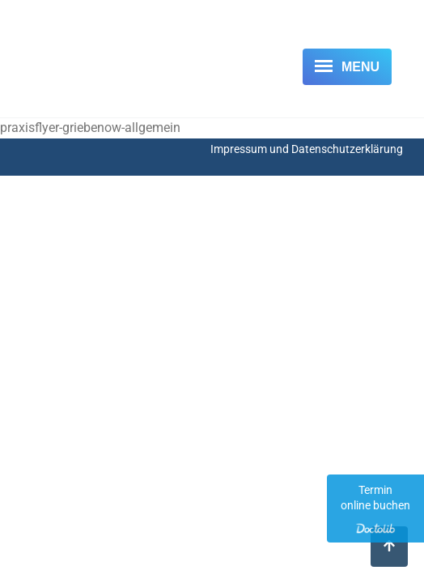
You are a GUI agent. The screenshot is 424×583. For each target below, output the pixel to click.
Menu (360, 67)
